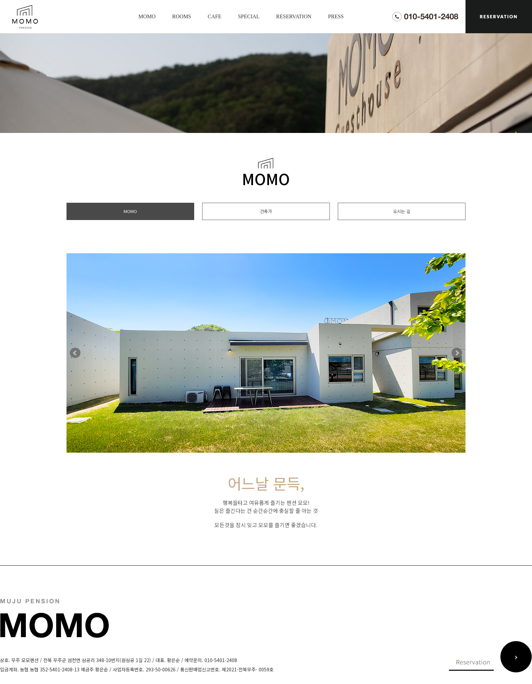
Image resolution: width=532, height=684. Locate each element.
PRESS (336, 16)
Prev (75, 353)
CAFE (214, 16)
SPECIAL (249, 16)
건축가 (266, 211)
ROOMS (181, 16)
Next (457, 353)
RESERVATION (294, 16)
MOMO (147, 16)
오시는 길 (401, 211)
